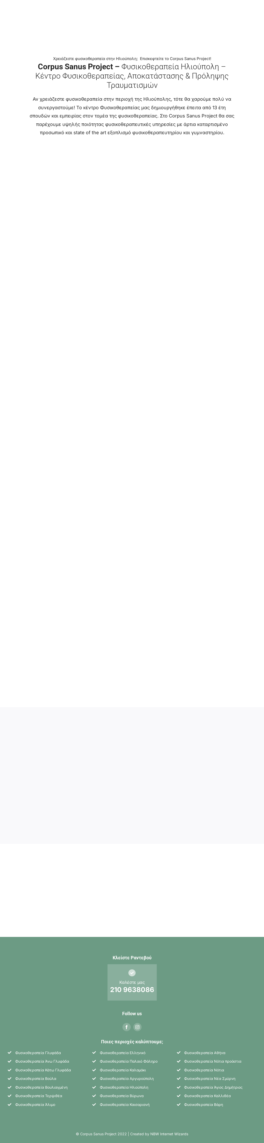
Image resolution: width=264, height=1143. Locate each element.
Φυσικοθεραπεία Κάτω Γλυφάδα (43, 1067)
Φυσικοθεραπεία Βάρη (203, 1101)
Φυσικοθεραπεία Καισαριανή (125, 1101)
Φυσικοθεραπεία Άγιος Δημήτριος (213, 1084)
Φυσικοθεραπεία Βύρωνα (122, 1093)
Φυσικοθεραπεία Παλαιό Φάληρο (129, 1058)
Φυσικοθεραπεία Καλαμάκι (123, 1067)
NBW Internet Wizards (169, 1131)
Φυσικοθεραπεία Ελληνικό (122, 1050)
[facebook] (126, 1024)
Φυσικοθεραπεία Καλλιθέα (207, 1093)
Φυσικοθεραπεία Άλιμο (35, 1101)
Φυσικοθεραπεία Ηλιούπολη (124, 1084)
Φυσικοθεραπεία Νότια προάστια (212, 1058)
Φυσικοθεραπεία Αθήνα (204, 1050)
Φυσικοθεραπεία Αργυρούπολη (127, 1075)
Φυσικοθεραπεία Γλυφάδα (38, 1050)
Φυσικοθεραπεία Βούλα (35, 1075)
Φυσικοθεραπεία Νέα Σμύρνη (209, 1075)
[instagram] (137, 1024)
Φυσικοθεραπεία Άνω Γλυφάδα (42, 1058)
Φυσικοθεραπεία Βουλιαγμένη (41, 1084)
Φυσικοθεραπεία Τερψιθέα (38, 1093)
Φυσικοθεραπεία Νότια (204, 1067)
